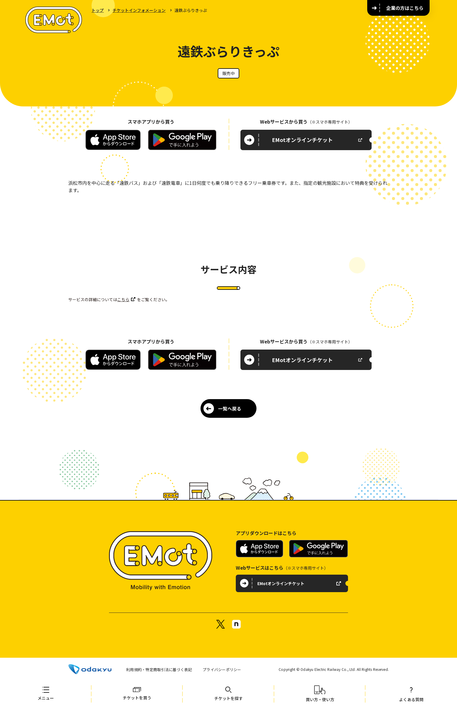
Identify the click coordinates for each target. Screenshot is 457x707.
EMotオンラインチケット (302, 139)
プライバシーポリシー (222, 669)
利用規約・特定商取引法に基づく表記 (159, 669)
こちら (123, 299)
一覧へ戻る (229, 408)
